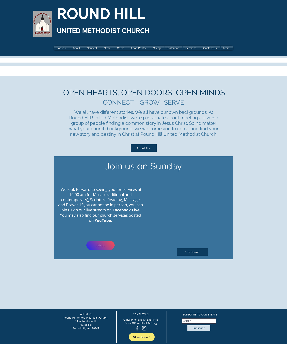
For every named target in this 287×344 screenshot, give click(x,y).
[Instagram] (144, 328)
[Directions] (192, 252)
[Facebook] (137, 328)
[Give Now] (142, 337)
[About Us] (144, 148)
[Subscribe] (198, 328)
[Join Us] (100, 245)
